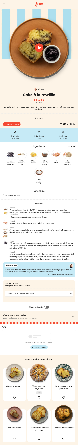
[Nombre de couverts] (72, 146)
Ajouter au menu (11, 124)
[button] (4, 4)
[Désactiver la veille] (46, 307)
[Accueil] (39, 4)
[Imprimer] (64, 124)
